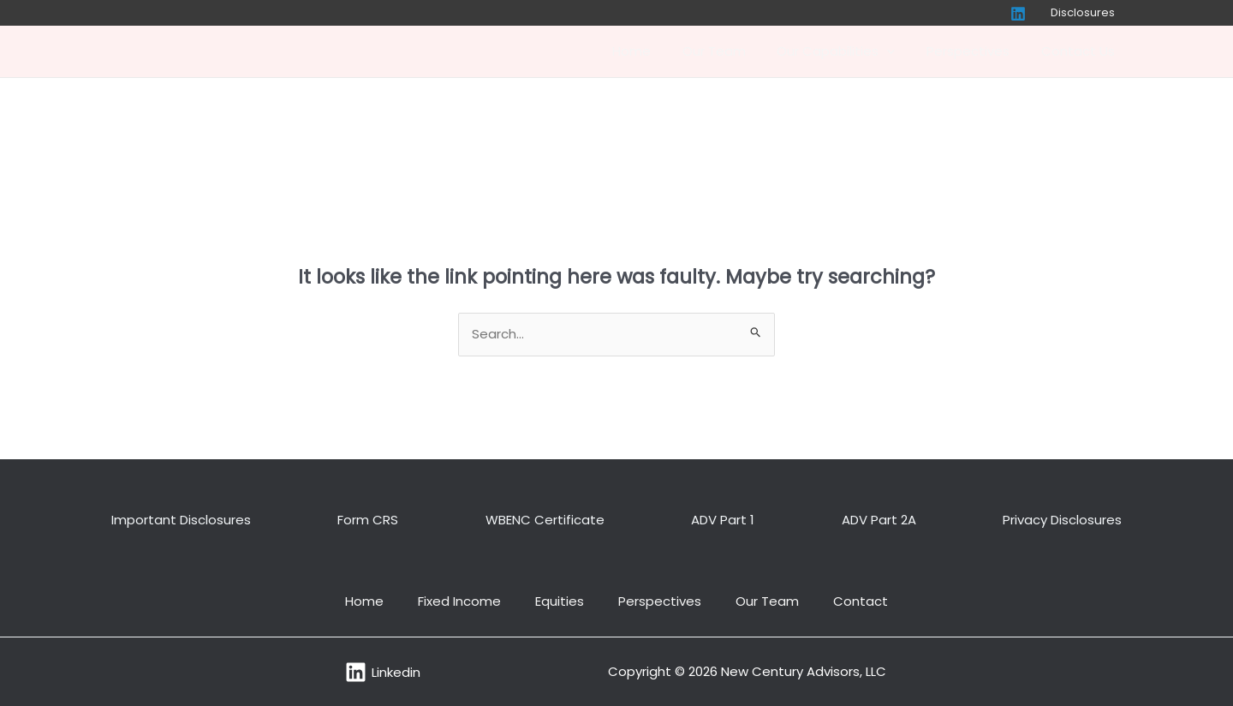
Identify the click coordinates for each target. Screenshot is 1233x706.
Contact (860, 601)
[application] (901, 51)
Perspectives (976, 51)
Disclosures (1087, 12)
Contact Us (1080, 51)
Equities (559, 601)
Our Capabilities (850, 51)
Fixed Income (459, 601)
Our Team (733, 51)
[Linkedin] (1025, 13)
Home (657, 51)
